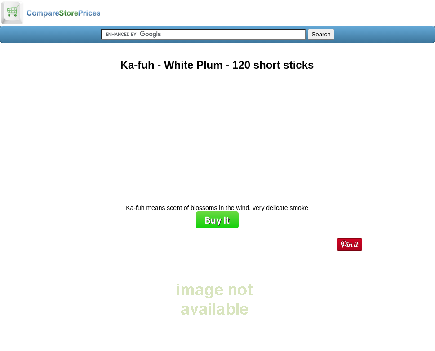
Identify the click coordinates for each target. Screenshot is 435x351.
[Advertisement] (217, 134)
